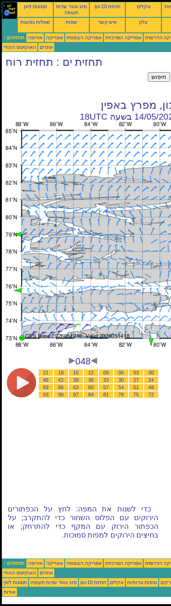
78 (121, 394)
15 (76, 372)
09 (106, 372)
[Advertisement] (75, 83)
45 (46, 380)
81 (106, 394)
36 (91, 380)
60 (91, 387)
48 (151, 387)
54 (121, 387)
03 (136, 372)
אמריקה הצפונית (84, 37)
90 (61, 394)
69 (46, 387)
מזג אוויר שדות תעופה (71, 9)
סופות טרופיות (142, 582)
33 (106, 380)
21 (46, 372)
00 (151, 372)
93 (46, 394)
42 (61, 380)
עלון (143, 22)
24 (151, 380)
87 (76, 394)
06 (121, 372)
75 (136, 394)
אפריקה (54, 37)
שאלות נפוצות (35, 22)
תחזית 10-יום (107, 6)
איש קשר (107, 22)
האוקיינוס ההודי (20, 47)
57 (106, 387)
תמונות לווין (35, 6)
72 (151, 394)
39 (76, 380)
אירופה (35, 37)
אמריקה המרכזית (123, 37)
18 (61, 372)
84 (91, 394)
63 (76, 387)
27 (136, 380)
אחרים (46, 47)
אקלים (143, 6)
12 (91, 372)
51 (136, 387)
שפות (71, 22)
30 (121, 380)
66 (61, 387)
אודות (10, 592)
